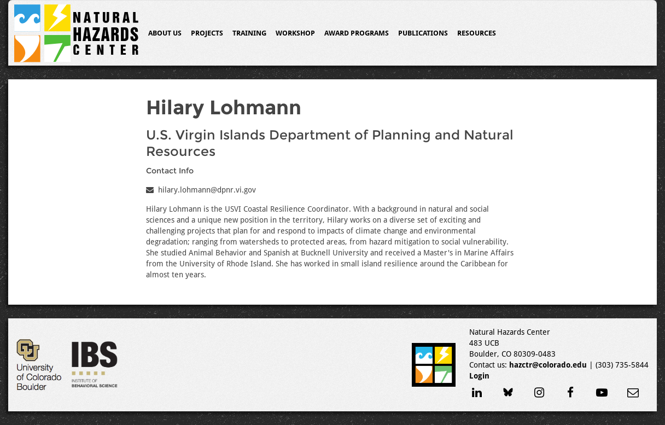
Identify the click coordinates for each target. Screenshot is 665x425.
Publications (423, 33)
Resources (476, 33)
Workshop (295, 33)
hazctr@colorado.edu (548, 364)
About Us (165, 33)
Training (249, 33)
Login (479, 375)
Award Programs (356, 33)
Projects (207, 33)
